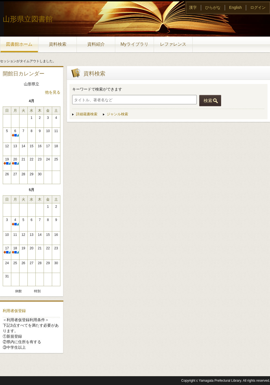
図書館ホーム (19, 44)
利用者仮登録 (14, 310)
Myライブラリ (134, 44)
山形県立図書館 (28, 19)
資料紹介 (96, 44)
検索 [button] (208, 100)
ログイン (258, 7)
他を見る (52, 92)
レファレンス (173, 44)
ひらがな (213, 7)
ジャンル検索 (117, 114)
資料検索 (57, 44)
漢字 (193, 7)
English (235, 7)
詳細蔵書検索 (86, 114)
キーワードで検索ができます (97, 89)
